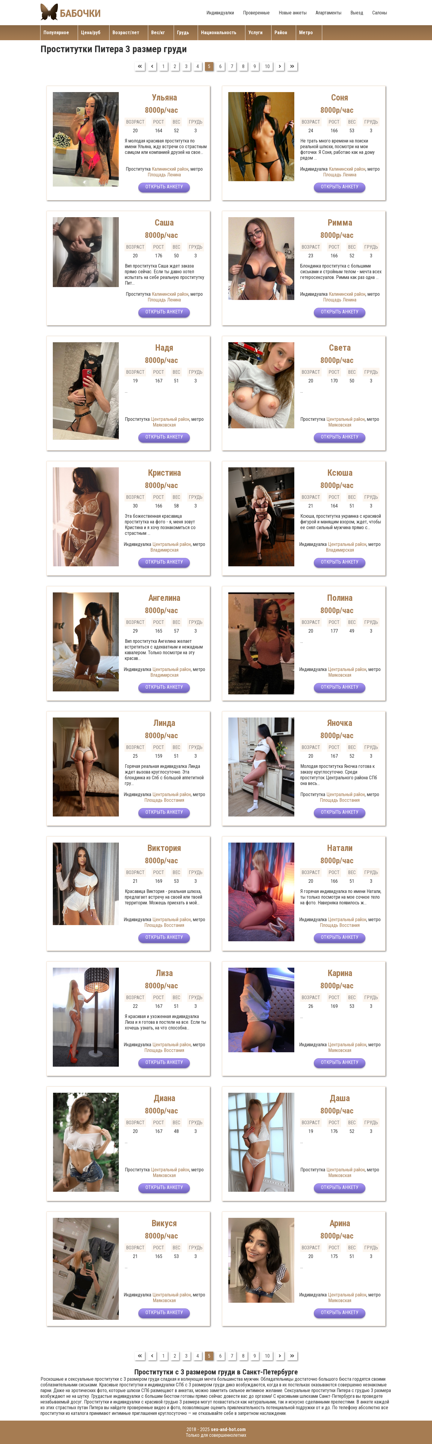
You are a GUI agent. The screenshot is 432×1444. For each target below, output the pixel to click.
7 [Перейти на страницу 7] (232, 66)
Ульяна (164, 97)
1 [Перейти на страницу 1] (163, 66)
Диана (164, 1098)
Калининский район (170, 169)
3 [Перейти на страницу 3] (186, 66)
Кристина (164, 472)
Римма (340, 222)
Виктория (164, 848)
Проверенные (256, 13)
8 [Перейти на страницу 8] (243, 66)
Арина (340, 1223)
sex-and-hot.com (228, 1429)
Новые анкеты (293, 13)
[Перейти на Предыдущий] (152, 66)
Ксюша (339, 472)
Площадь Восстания (164, 800)
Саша (164, 222)
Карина (340, 973)
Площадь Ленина (164, 175)
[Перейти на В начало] (140, 66)
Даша (340, 1098)
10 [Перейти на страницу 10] (267, 66)
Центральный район (170, 419)
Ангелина (164, 597)
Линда (164, 723)
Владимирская (164, 550)
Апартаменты (328, 13)
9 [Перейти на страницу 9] (255, 66)
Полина (339, 597)
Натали (340, 848)
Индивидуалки (220, 13)
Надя (164, 347)
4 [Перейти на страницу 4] (197, 66)
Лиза (164, 973)
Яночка (340, 723)
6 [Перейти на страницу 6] (220, 66)
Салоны (379, 13)
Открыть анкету (164, 188)
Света (339, 347)
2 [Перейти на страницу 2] (175, 66)
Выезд (356, 13)
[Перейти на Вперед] (280, 66)
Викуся (164, 1223)
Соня (339, 97)
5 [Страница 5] (209, 66)
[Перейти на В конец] (292, 66)
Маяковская (164, 425)
